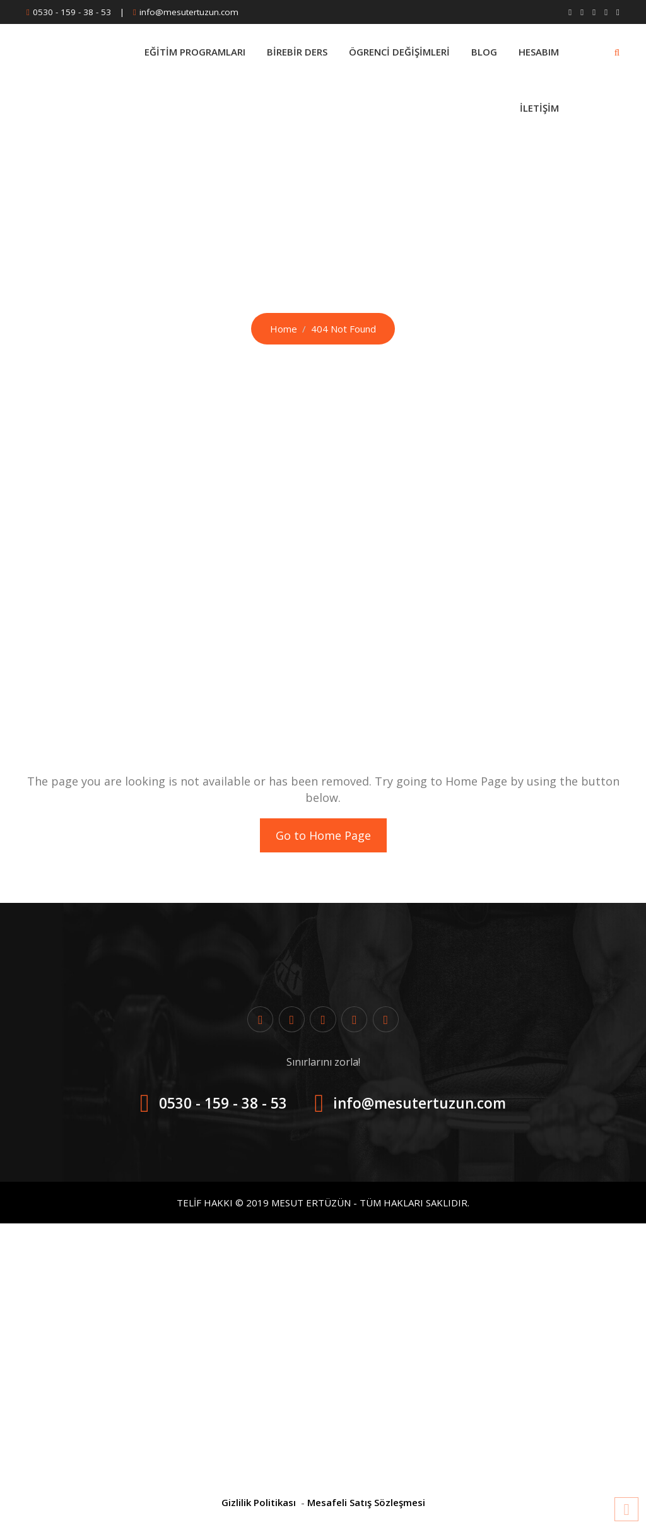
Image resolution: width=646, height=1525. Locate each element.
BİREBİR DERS (297, 51)
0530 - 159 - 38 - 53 (72, 12)
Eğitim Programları (194, 51)
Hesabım (539, 51)
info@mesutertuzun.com (188, 12)
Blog (484, 51)
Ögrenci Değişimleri (399, 51)
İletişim (539, 108)
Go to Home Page (323, 835)
